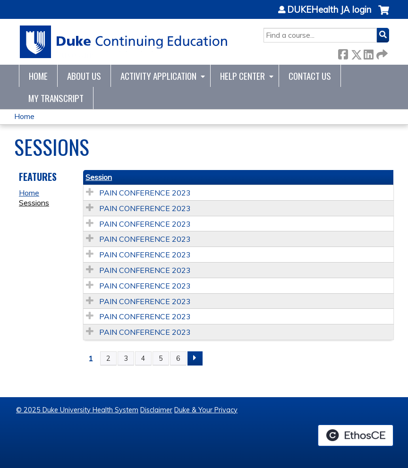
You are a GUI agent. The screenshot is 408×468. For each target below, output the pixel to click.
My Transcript (56, 98)
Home (38, 76)
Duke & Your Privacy (206, 410)
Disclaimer (156, 410)
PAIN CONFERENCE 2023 (145, 192)
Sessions (34, 202)
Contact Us (310, 76)
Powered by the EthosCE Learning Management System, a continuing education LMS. (355, 435)
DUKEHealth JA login (329, 10)
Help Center (242, 76)
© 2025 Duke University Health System (77, 410)
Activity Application (158, 76)
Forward (381, 52)
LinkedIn (368, 52)
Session (98, 177)
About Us (84, 76)
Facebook (343, 52)
